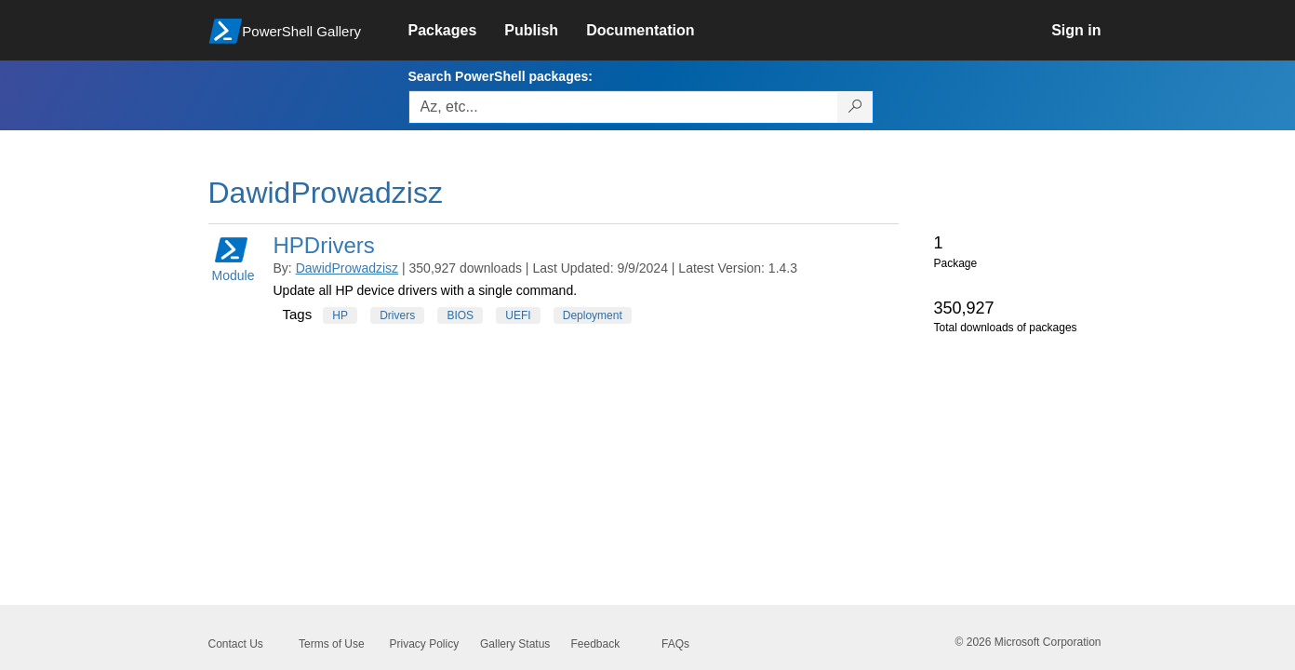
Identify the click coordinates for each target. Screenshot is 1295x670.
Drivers (397, 315)
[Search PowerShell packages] (855, 107)
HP (340, 315)
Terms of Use (332, 643)
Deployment (592, 315)
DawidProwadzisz (347, 268)
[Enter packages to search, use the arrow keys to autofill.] (623, 107)
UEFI (517, 315)
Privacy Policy (425, 643)
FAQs (675, 643)
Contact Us (235, 643)
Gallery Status (515, 643)
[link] (456, 30)
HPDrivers (324, 245)
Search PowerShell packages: (500, 76)
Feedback (596, 643)
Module (233, 258)
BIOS (460, 315)
